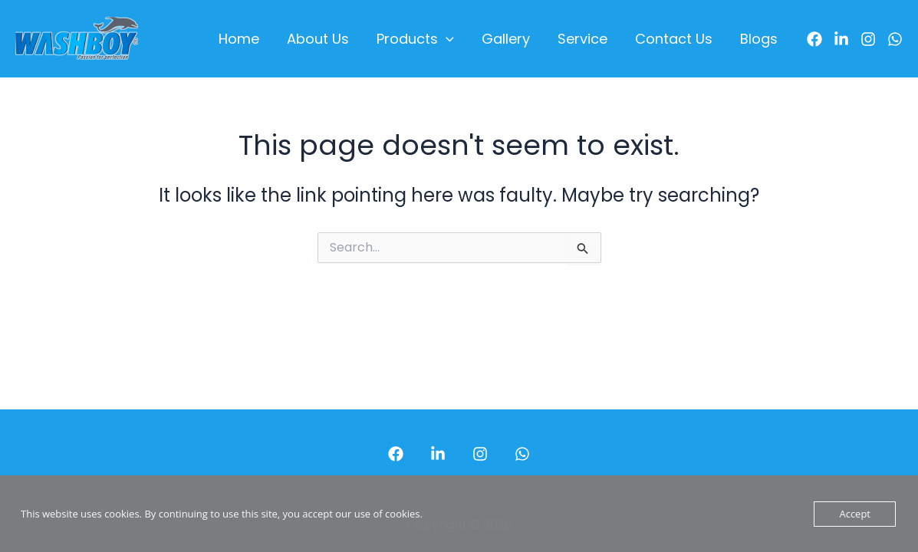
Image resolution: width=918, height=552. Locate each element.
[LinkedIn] (841, 39)
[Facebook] (814, 39)
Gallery (506, 38)
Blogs (759, 38)
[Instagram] (868, 39)
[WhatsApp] (895, 39)
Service (582, 38)
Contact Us (673, 38)
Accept (854, 514)
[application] (446, 39)
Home (239, 38)
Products (415, 39)
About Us (318, 38)
